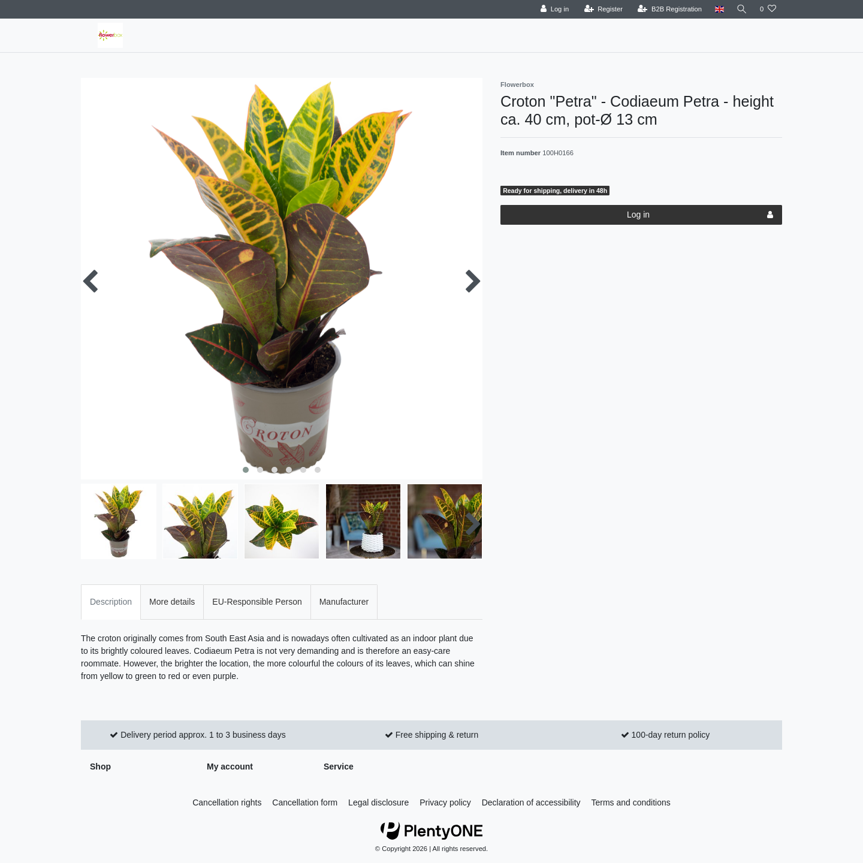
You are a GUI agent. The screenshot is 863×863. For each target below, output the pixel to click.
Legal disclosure (378, 802)
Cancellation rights (226, 802)
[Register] (602, 9)
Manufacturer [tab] (344, 601)
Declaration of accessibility (531, 802)
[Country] (718, 9)
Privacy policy (445, 802)
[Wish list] (768, 9)
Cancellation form (304, 802)
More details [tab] (172, 601)
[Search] (741, 9)
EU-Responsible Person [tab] (256, 601)
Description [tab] (111, 601)
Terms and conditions (631, 802)
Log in (700, 215)
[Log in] (553, 9)
